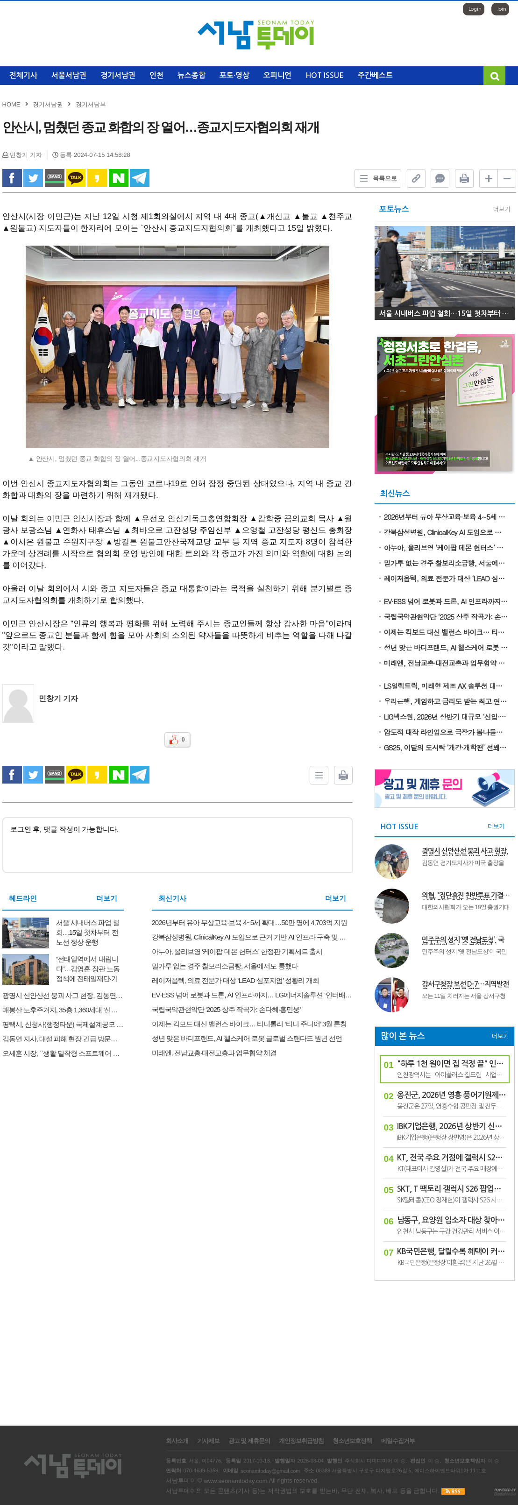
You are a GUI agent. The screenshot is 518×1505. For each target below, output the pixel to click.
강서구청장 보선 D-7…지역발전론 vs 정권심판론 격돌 (465, 985)
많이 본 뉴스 (403, 1036)
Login (475, 9)
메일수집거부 (398, 1441)
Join (501, 9)
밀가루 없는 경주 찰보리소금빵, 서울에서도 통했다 (446, 563)
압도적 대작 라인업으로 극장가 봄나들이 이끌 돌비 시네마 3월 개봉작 (446, 732)
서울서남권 (68, 75)
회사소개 (177, 1441)
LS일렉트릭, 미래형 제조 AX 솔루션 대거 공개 (446, 686)
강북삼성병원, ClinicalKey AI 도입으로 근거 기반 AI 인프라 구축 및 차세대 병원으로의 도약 (446, 532)
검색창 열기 (494, 75)
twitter (33, 178)
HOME (11, 104)
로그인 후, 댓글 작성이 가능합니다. (177, 845)
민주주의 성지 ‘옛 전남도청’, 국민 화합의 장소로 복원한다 (463, 940)
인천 (156, 75)
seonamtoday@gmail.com (270, 1470)
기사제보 (208, 1441)
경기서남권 (117, 75)
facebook (12, 178)
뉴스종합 (191, 75)
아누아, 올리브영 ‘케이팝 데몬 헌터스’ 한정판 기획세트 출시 (446, 547)
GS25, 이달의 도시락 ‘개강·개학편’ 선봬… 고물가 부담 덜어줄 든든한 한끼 (446, 747)
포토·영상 (234, 75)
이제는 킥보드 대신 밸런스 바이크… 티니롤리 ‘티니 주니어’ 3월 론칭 (446, 632)
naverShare (118, 178)
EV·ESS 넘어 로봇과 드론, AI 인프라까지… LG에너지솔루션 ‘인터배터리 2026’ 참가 (446, 601)
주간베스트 (375, 75)
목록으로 (376, 178)
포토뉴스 (394, 209)
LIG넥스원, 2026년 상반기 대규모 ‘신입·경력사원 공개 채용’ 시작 (446, 716)
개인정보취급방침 (301, 1441)
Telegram (139, 178)
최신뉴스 (395, 494)
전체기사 (23, 75)
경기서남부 (91, 104)
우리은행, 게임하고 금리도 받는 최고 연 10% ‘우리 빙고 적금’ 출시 (446, 701)
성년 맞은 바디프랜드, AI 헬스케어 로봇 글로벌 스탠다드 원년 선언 (446, 647)
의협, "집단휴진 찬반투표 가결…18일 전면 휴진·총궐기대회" (466, 896)
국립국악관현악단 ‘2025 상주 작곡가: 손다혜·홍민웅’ (446, 617)
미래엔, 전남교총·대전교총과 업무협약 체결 (446, 663)
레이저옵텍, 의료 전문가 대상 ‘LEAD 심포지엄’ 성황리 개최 (446, 578)
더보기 (106, 898)
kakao (97, 178)
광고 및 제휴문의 (249, 1441)
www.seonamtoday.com (235, 1480)
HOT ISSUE (324, 75)
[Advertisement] (445, 1348)
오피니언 (277, 75)
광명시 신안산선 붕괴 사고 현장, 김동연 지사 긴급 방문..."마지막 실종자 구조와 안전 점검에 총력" (465, 852)
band (54, 178)
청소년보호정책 (352, 1441)
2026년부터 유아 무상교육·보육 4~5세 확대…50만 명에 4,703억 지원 (446, 517)
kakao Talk (75, 178)
